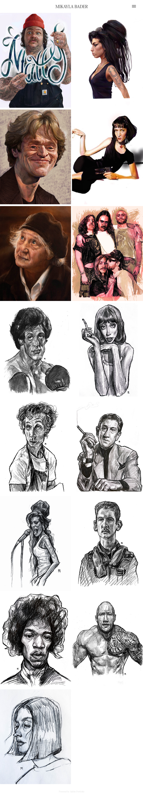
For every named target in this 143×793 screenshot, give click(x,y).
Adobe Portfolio (77, 791)
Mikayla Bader (71, 6)
